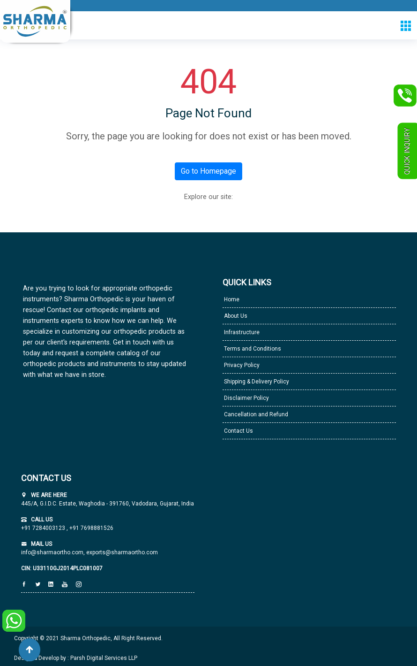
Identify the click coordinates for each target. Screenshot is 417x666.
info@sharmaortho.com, (53, 552)
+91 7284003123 (44, 528)
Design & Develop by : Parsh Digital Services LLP (75, 658)
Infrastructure (241, 332)
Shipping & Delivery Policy (256, 381)
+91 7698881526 (90, 528)
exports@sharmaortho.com (122, 552)
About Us (235, 316)
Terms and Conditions (252, 348)
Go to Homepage (208, 171)
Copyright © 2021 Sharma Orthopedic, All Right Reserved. (88, 638)
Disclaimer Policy (246, 398)
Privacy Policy (241, 365)
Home (231, 299)
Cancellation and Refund (255, 414)
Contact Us (238, 431)
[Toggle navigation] (405, 25)
